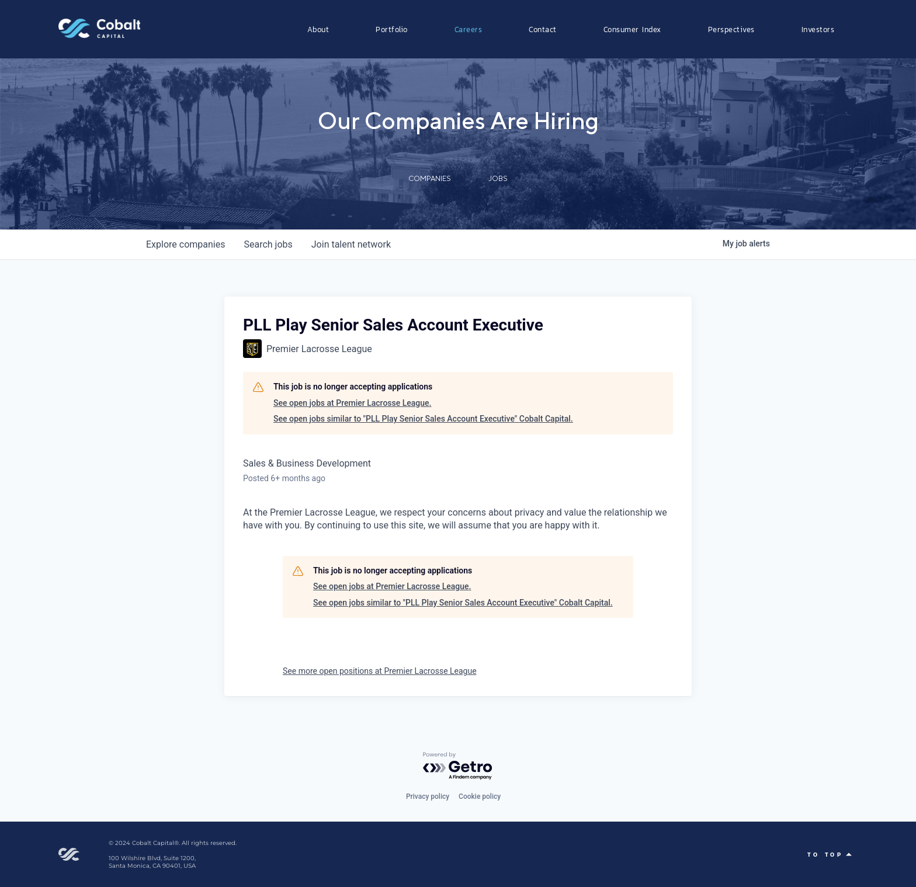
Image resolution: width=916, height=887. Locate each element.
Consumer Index (632, 29)
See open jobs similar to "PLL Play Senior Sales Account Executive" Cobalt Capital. (423, 418)
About (318, 29)
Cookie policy (480, 796)
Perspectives (731, 29)
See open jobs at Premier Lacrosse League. (352, 403)
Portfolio (392, 29)
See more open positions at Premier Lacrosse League (380, 671)
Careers (468, 29)
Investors (818, 29)
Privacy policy (427, 796)
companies (185, 244)
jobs (268, 244)
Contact (543, 29)
